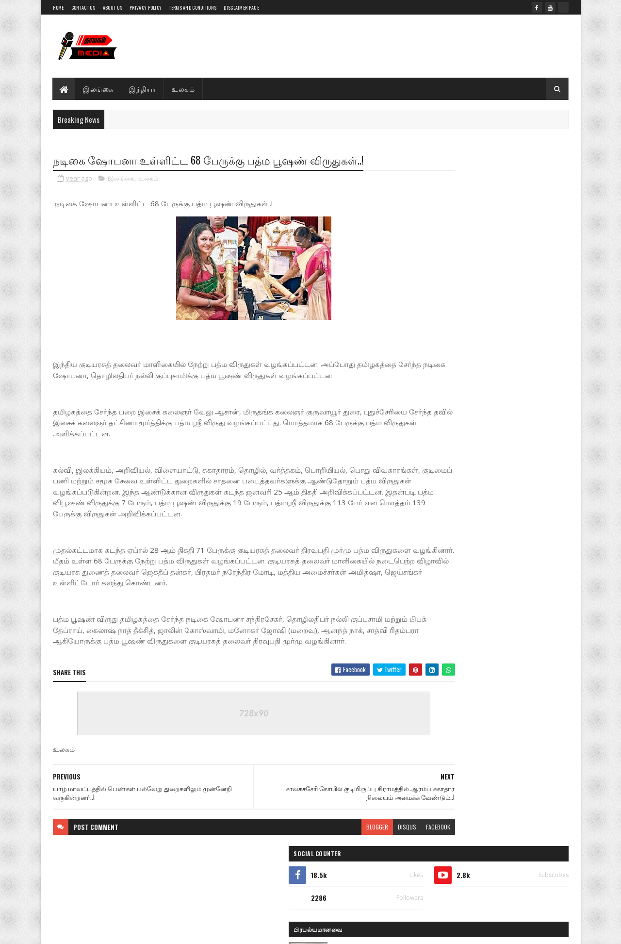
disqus (348, 838)
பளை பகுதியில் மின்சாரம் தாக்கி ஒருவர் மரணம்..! (504, 257)
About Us (112, 7)
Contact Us (83, 7)
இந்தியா (143, 88)
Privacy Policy (146, 7)
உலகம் (183, 88)
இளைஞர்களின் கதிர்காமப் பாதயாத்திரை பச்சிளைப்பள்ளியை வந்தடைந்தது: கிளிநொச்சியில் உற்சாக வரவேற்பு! (489, 306)
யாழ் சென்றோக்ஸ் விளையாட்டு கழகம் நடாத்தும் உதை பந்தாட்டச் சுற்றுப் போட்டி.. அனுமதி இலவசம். (507, 543)
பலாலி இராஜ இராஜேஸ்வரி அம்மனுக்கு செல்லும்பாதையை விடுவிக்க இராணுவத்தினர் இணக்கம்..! (512, 704)
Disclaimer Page (241, 7)
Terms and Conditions (192, 7)
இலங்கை (98, 88)
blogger (318, 838)
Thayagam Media (124, 917)
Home (58, 7)
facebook (379, 838)
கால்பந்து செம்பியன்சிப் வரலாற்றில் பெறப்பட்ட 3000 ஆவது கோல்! (509, 659)
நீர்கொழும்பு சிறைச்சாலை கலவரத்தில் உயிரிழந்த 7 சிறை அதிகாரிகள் (512, 347)
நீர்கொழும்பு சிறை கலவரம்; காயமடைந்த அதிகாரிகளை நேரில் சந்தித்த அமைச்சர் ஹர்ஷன (506, 502)
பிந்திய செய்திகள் (452, 736)
